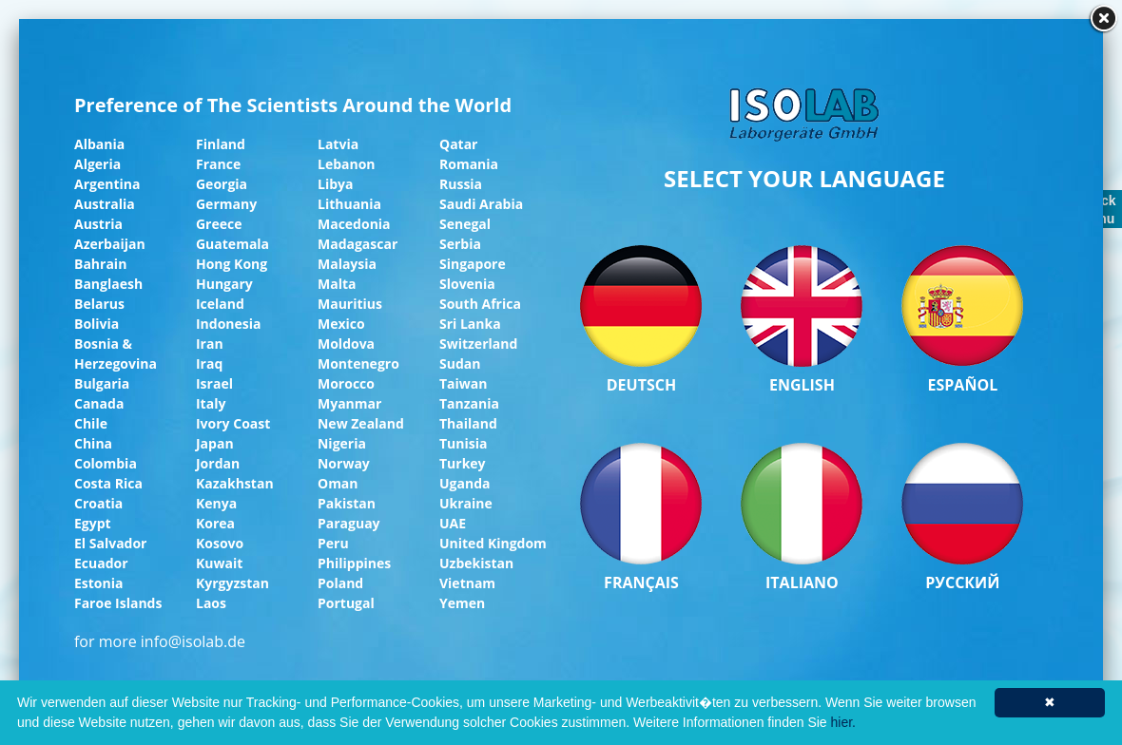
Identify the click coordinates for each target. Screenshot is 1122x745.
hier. (843, 722)
